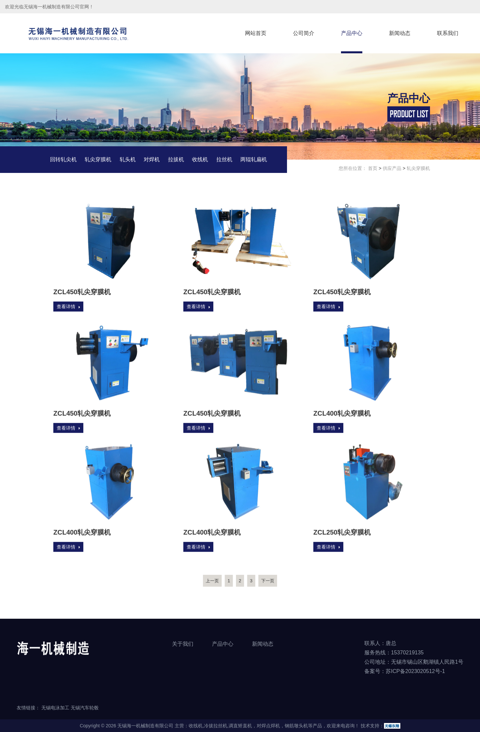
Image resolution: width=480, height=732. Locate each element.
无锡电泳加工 (55, 707)
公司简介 (303, 33)
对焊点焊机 (268, 725)
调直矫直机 (240, 725)
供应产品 (392, 168)
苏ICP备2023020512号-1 (415, 671)
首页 (372, 168)
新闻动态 (399, 33)
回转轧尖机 (63, 160)
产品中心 (351, 33)
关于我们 (182, 644)
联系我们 (447, 33)
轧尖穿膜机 (98, 160)
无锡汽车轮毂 (85, 707)
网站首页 (255, 33)
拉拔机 (176, 160)
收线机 (200, 160)
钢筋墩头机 (296, 725)
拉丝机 (224, 160)
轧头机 (128, 160)
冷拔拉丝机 (215, 725)
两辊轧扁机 (253, 160)
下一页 (258, 580)
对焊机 (152, 160)
